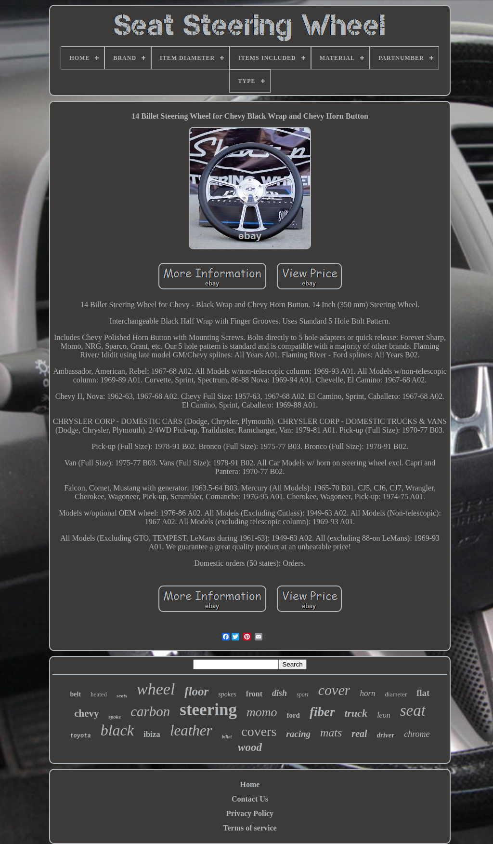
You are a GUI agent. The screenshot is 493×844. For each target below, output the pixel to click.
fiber (322, 712)
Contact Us (250, 799)
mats (331, 732)
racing (298, 734)
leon (383, 715)
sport (303, 694)
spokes (227, 694)
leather (191, 730)
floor (196, 691)
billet (227, 736)
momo (261, 712)
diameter (396, 694)
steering (208, 709)
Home (250, 784)
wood (250, 747)
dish (279, 693)
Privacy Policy (249, 813)
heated (99, 694)
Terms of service (249, 828)
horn (367, 693)
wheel (156, 689)
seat (413, 710)
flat (422, 693)
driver (386, 735)
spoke (114, 717)
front (254, 694)
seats (122, 695)
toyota (80, 736)
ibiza (151, 734)
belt (75, 694)
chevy (86, 713)
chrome (416, 734)
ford (293, 715)
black (117, 730)
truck (355, 713)
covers (258, 731)
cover (334, 690)
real (359, 733)
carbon (150, 711)
